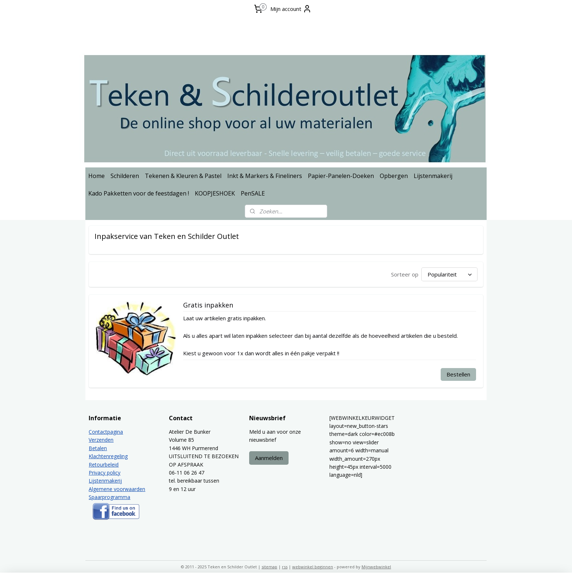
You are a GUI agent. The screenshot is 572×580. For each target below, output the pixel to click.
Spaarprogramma (109, 497)
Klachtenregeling (108, 456)
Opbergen (394, 176)
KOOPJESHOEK (215, 193)
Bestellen (458, 374)
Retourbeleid (104, 464)
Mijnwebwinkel (376, 566)
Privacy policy (104, 472)
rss (284, 566)
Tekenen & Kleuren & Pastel (183, 176)
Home (96, 176)
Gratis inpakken (208, 305)
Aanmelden (269, 457)
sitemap (269, 566)
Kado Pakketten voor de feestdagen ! (138, 193)
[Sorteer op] (449, 274)
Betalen (98, 448)
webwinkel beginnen (312, 566)
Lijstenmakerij (433, 176)
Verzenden (101, 439)
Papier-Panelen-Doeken (341, 176)
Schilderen (125, 176)
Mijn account (291, 8)
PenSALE (253, 193)
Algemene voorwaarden (117, 489)
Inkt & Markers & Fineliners (264, 176)
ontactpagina (107, 431)
